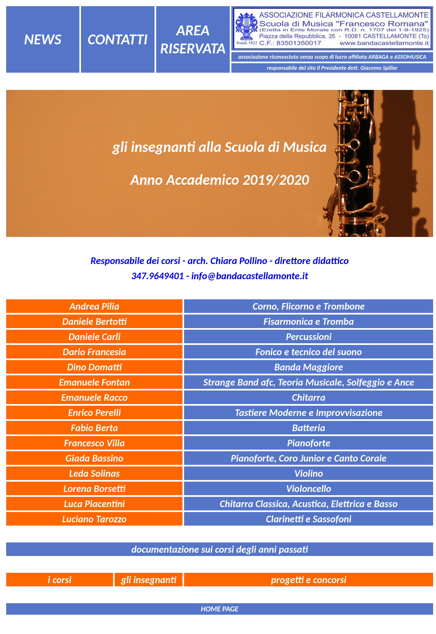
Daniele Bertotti (94, 321)
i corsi (59, 580)
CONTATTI (118, 39)
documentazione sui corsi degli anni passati (219, 549)
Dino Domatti (94, 367)
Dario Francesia (94, 352)
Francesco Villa (94, 443)
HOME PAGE (219, 608)
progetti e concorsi (308, 580)
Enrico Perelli (94, 412)
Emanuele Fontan (94, 382)
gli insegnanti (148, 580)
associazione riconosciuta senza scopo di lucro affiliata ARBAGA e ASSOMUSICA (332, 56)
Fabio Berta (94, 428)
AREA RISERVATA (193, 39)
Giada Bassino (94, 458)
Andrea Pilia (94, 306)
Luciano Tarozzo (94, 519)
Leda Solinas (94, 473)
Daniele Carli (94, 336)
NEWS (42, 39)
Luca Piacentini (94, 504)
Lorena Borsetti (94, 488)
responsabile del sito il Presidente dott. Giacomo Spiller (332, 67)
